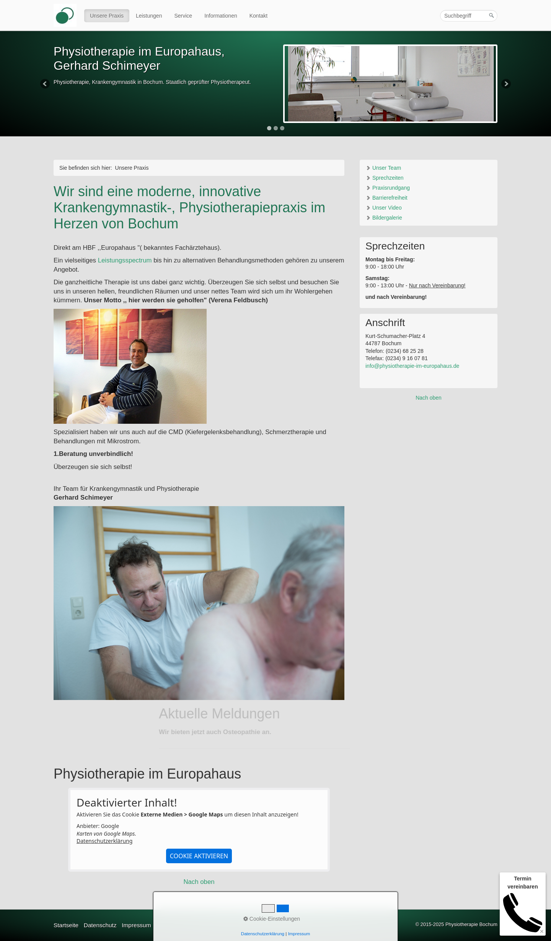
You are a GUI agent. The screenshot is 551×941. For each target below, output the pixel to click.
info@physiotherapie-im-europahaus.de (412, 366)
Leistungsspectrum (125, 260)
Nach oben (198, 881)
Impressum (136, 925)
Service (183, 16)
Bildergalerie (383, 218)
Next (505, 84)
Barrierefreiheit (386, 198)
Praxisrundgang (387, 188)
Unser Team (383, 168)
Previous (45, 84)
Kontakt (258, 16)
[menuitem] (107, 15)
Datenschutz (100, 925)
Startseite (66, 925)
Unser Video (383, 208)
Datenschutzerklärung (104, 840)
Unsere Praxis (107, 16)
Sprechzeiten (384, 178)
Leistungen (149, 16)
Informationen (220, 16)
